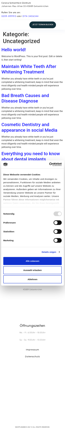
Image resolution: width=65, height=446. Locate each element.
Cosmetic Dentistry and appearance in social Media (29, 127)
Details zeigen (49, 252)
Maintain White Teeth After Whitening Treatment (28, 69)
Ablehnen (32, 279)
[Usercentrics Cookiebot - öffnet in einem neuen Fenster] (49, 164)
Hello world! (13, 49)
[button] (42, 24)
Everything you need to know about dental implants (30, 156)
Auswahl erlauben (32, 270)
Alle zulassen (32, 261)
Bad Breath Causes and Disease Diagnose (25, 98)
